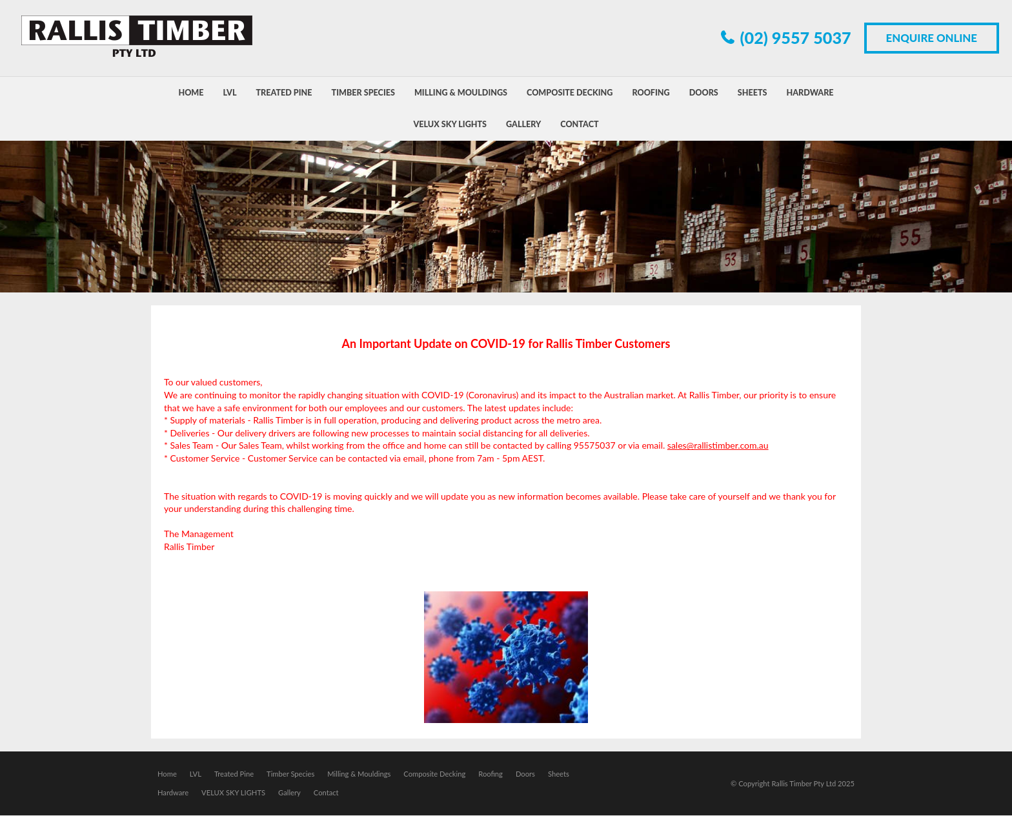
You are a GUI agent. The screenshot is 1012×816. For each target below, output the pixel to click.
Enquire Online (931, 38)
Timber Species (290, 774)
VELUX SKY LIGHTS (233, 793)
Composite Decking (434, 774)
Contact (326, 793)
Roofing (490, 774)
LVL (195, 774)
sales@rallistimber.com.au (718, 445)
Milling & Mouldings (358, 774)
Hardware (172, 793)
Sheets (558, 774)
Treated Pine (234, 774)
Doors (525, 774)
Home (167, 774)
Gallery (289, 793)
